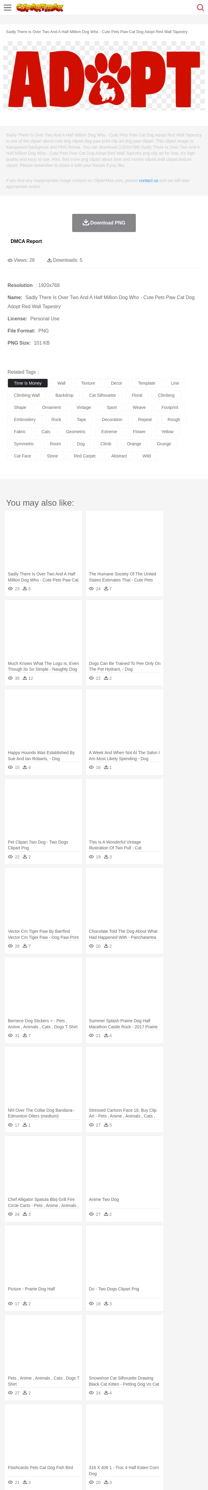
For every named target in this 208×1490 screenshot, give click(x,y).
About (11, 1477)
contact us (148, 180)
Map (172, 1442)
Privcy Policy (49, 1477)
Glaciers (146, 1415)
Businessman (105, 1433)
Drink (75, 1451)
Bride (55, 1433)
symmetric (24, 443)
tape (81, 419)
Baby (43, 1433)
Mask (29, 1433)
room (55, 443)
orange (134, 443)
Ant (28, 1424)
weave (139, 407)
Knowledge (189, 1442)
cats (46, 431)
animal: (14, 1423)
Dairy (46, 1451)
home (179, 1433)
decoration (112, 419)
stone (52, 455)
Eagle (142, 1424)
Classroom (80, 1442)
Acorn (30, 1415)
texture (88, 383)
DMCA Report (26, 241)
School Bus (155, 1442)
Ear (138, 1433)
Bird (50, 1424)
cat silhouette (102, 395)
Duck (129, 1424)
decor (116, 383)
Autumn (45, 1415)
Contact (72, 1477)
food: (12, 1450)
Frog (185, 1424)
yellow (167, 431)
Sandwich (136, 1451)
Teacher (49, 1442)
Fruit (108, 1451)
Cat (79, 1424)
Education (134, 1442)
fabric (20, 431)
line (175, 383)
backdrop (64, 395)
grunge (164, 443)
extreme (109, 431)
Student (32, 1442)
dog (81, 443)
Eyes (149, 1433)
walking (163, 1433)
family (69, 1433)
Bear (39, 1424)
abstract (119, 455)
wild (147, 455)
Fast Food (92, 1451)
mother (84, 1433)
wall (61, 383)
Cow (106, 1424)
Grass (162, 1415)
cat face (22, 455)
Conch (92, 1415)
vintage (84, 407)
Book (64, 1442)
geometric (76, 431)
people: (14, 1432)
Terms (27, 1477)
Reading (101, 1442)
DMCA (90, 1477)
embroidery (25, 419)
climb (105, 443)
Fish (173, 1424)
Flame (130, 1415)
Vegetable (174, 1451)
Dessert (60, 1451)
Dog (117, 1424)
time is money (28, 383)
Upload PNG (113, 1477)
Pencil (117, 1442)
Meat (120, 1451)
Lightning (178, 1415)
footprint (170, 407)
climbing (166, 395)
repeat (145, 419)
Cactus (77, 1415)
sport (112, 407)
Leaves (61, 1415)
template (146, 383)
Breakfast (30, 1451)
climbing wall (27, 395)
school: (14, 1441)
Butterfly (65, 1424)
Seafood (155, 1451)
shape (20, 407)
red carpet (85, 455)
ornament (51, 407)
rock (56, 419)
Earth (106, 1415)
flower (139, 431)
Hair (191, 1433)
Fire (118, 1415)
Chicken (92, 1424)
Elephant (158, 1424)
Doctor (125, 1433)
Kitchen (192, 1451)
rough (174, 419)
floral (137, 395)
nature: (13, 1414)
